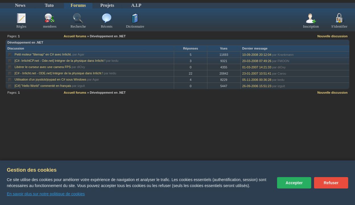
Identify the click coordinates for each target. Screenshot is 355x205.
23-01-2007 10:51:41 (256, 73)
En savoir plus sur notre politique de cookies (46, 194)
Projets (107, 5)
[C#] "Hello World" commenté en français (43, 85)
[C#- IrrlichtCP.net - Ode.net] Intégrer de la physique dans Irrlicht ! (60, 60)
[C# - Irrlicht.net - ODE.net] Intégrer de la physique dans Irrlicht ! (59, 73)
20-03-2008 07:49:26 (256, 61)
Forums (78, 5)
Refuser (331, 183)
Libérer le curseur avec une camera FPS (43, 67)
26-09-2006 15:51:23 (256, 86)
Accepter (294, 183)
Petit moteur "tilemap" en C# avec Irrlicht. (43, 54)
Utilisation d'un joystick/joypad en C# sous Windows (50, 79)
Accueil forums (75, 36)
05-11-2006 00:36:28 (256, 79)
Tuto (49, 5)
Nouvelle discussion (332, 36)
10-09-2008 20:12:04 (256, 54)
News (20, 5)
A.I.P (136, 5)
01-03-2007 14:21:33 (256, 67)
